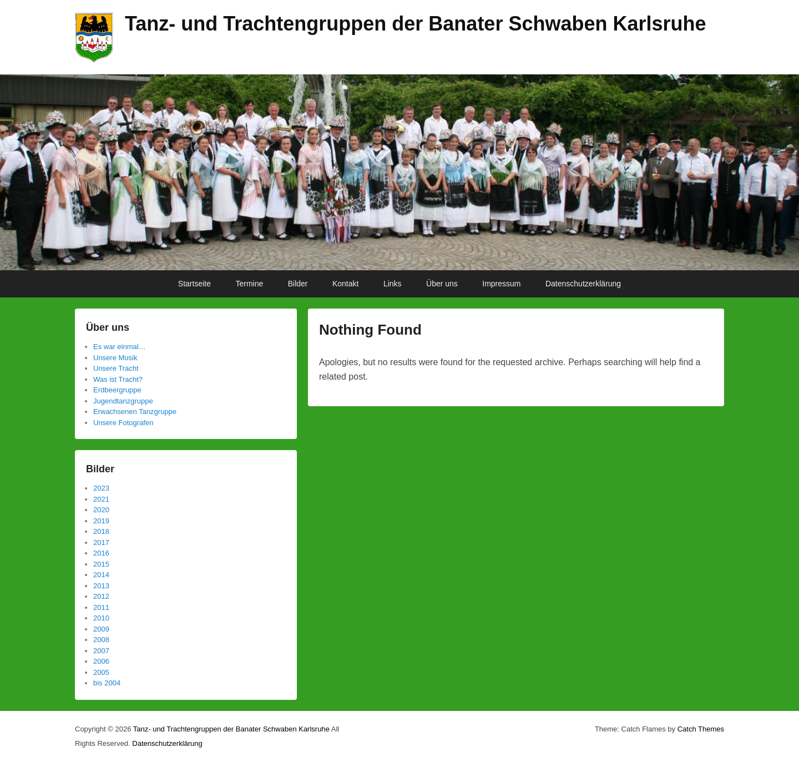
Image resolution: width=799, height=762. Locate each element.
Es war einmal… (119, 346)
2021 (101, 499)
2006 (101, 661)
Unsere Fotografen (123, 422)
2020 (101, 510)
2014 (101, 575)
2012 (101, 596)
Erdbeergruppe (117, 390)
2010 (101, 618)
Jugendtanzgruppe (123, 401)
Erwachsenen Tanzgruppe (134, 411)
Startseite (194, 283)
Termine (249, 283)
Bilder (298, 283)
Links (392, 283)
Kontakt (345, 283)
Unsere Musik (115, 358)
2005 (101, 672)
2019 (101, 521)
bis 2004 (106, 683)
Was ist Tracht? (118, 379)
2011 (101, 607)
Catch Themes (700, 729)
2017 (101, 542)
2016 (101, 553)
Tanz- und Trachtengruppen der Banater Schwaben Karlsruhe (415, 23)
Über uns (442, 283)
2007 (101, 651)
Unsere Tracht (116, 368)
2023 (101, 488)
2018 (101, 531)
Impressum (501, 283)
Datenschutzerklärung (583, 283)
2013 (101, 586)
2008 (101, 639)
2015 (101, 564)
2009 (101, 629)
